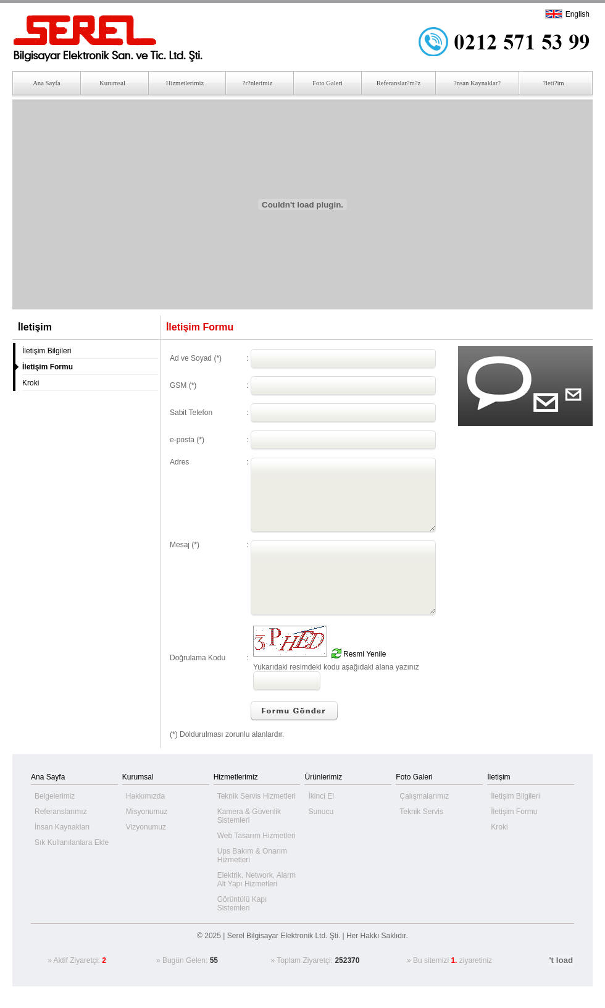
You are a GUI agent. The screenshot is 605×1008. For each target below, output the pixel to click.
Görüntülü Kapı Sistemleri (242, 903)
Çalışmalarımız (424, 796)
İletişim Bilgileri (46, 350)
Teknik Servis (421, 811)
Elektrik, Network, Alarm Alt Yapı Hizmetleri (256, 879)
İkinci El (320, 796)
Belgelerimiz (55, 796)
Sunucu (320, 811)
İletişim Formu (514, 811)
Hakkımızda (145, 796)
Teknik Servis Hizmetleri (256, 796)
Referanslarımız (61, 811)
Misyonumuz (146, 811)
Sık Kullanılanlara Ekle (72, 842)
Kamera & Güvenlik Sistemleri (249, 816)
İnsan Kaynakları (62, 827)
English (577, 14)
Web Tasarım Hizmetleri (256, 835)
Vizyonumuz (146, 827)
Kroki (30, 383)
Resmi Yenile (364, 654)
